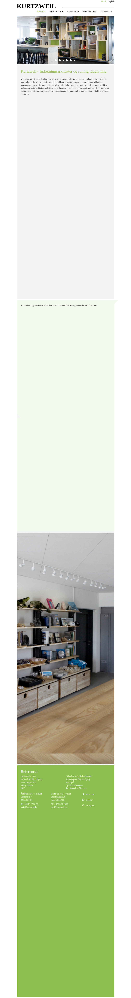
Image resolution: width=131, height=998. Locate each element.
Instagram (87, 805)
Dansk (103, 1)
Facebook (87, 794)
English (111, 1)
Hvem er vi (73, 11)
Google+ (87, 800)
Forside (41, 11)
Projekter (56, 11)
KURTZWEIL (36, 6)
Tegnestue (106, 11)
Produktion (89, 11)
